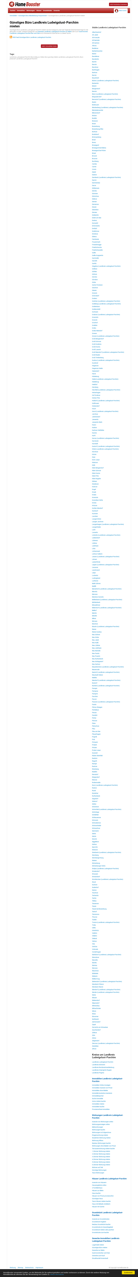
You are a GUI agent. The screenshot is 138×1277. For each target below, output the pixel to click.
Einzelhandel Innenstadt (100, 1258)
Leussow (95, 567)
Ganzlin (94, 261)
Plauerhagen (96, 734)
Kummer (95, 513)
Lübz (93, 548)
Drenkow (95, 234)
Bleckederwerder (97, 110)
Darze (94, 185)
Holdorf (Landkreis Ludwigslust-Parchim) (106, 400)
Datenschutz (29, 1267)
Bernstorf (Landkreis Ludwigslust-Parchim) (106, 99)
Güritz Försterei (97, 285)
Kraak (94, 492)
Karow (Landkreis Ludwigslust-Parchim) (105, 438)
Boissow (95, 121)
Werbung (13, 1267)
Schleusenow (96, 817)
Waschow (95, 971)
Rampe (94, 764)
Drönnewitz (96, 226)
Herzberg (95, 387)
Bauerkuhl (95, 78)
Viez (93, 944)
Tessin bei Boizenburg (99, 909)
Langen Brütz (96, 519)
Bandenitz (95, 59)
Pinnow (94, 720)
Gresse (94, 333)
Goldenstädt (96, 309)
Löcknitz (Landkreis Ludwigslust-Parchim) (106, 535)
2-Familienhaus (97, 1188)
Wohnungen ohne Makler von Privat (104, 1146)
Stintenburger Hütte (98, 866)
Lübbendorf (96, 538)
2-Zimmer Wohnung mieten (101, 1154)
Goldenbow (96, 306)
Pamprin (95, 694)
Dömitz (94, 191)
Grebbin (94, 325)
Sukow (94, 890)
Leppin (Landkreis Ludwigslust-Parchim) (105, 565)
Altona (94, 45)
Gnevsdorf (95, 296)
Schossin (95, 820)
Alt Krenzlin (96, 37)
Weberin (94, 976)
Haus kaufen (96, 1193)
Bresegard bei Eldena (99, 148)
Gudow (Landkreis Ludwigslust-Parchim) (105, 360)
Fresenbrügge (96, 244)
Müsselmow (96, 605)
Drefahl (94, 228)
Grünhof (95, 322)
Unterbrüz (95, 930)
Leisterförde (96, 562)
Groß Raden (96, 355)
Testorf (94, 911)
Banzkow (95, 67)
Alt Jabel (95, 35)
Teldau (94, 901)
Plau (93, 729)
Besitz (94, 102)
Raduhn (94, 758)
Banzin (94, 64)
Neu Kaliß (95, 643)
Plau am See (96, 731)
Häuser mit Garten (98, 1207)
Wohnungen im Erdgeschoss (101, 1132)
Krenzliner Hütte (97, 500)
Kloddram (95, 484)
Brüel (94, 140)
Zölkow (94, 1032)
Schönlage (95, 812)
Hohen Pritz (96, 398)
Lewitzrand (96, 570)
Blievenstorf (96, 113)
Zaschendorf (96, 1030)
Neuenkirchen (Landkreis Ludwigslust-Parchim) (108, 667)
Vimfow (94, 946)
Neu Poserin (96, 656)
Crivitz (94, 169)
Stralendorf (96, 871)
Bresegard (95, 145)
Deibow (94, 199)
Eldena (94, 236)
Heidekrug (95, 382)
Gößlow (94, 269)
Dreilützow (95, 231)
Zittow (94, 1049)
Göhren (94, 274)
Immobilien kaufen (98, 1106)
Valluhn (94, 933)
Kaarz (94, 425)
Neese (94, 629)
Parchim (95, 696)
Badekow (95, 48)
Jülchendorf (96, 417)
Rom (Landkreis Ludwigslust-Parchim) (105, 785)
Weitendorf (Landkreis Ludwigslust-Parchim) (107, 981)
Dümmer (95, 193)
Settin (94, 833)
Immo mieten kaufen (99, 1101)
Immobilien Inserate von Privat (102, 1088)
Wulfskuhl (95, 1019)
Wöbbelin (95, 973)
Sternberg (95, 855)
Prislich (94, 745)
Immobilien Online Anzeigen (101, 1085)
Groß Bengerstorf (98, 339)
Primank (95, 742)
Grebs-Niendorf (97, 331)
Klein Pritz (95, 476)
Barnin (94, 75)
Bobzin (94, 115)
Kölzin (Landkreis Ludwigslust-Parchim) (105, 449)
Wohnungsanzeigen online (101, 1124)
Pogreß (94, 737)
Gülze (94, 282)
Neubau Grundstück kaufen (101, 1224)
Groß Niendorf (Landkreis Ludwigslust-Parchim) (108, 352)
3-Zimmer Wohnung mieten (101, 1156)
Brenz (94, 142)
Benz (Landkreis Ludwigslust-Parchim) (105, 94)
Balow (94, 54)
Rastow (94, 766)
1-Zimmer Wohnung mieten (101, 1151)
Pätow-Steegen (97, 707)
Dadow (94, 175)
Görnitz (94, 277)
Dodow (94, 220)
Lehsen (94, 559)
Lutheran (95, 581)
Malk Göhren (96, 583)
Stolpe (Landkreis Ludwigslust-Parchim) (105, 868)
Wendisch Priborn (98, 984)
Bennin (94, 91)
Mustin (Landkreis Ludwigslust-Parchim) (105, 626)
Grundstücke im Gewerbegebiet (102, 1227)
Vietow (94, 941)
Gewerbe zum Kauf (98, 1255)
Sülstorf (94, 801)
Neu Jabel (95, 640)
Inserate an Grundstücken (100, 1219)
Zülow (94, 1038)
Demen (94, 201)
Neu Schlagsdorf (97, 661)
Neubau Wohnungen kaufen (101, 1143)
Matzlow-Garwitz (98, 597)
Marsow (95, 594)
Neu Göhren (96, 634)
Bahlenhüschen (97, 51)
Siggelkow (95, 842)
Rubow (94, 788)
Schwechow (96, 828)
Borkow (94, 132)
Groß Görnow (96, 341)
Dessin (94, 207)
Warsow (95, 968)
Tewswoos (95, 914)
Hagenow (95, 366)
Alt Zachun (95, 43)
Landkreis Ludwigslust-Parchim (102, 1062)
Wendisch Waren (97, 987)
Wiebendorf (96, 1000)
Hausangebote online (99, 1185)
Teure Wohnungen (98, 1173)
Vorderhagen (96, 952)
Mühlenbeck (96, 602)
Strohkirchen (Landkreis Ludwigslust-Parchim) (107, 879)
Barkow (94, 72)
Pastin (94, 704)
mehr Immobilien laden (49, 46)
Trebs (94, 925)
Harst (94, 374)
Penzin (94, 712)
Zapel (94, 1024)
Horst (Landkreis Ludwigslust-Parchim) (105, 411)
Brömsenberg (96, 137)
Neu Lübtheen (96, 648)
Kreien (94, 495)
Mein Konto (123, 10)
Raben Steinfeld (97, 755)
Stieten (94, 860)
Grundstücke (47, 10)
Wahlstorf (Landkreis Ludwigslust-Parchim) (106, 954)
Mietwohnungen (97, 1127)
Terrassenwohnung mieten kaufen (103, 1148)
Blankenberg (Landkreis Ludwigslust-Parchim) (107, 107)
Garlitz (94, 263)
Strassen (95, 874)
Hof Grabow (96, 395)
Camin (94, 166)
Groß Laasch (96, 349)
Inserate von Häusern (99, 1182)
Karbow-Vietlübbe (98, 430)
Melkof (94, 610)
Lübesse (95, 540)
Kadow (94, 427)
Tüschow (95, 893)
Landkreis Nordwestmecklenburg (103, 1067)
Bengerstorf (96, 89)
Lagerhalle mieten (98, 1245)
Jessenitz (95, 419)
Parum (94, 699)
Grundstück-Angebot (99, 1222)
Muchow (95, 624)
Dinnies (94, 212)
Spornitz (95, 847)
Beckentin (95, 83)
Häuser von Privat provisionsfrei (102, 1196)
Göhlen (94, 271)
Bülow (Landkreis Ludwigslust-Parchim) (105, 80)
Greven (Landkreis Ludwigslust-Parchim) (105, 336)
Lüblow (94, 543)
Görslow (95, 279)
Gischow (95, 288)
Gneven (94, 293)
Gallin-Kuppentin (97, 255)
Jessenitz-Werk (97, 422)
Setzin (94, 836)
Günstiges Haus (97, 1198)
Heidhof (94, 384)
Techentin (95, 895)
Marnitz (94, 591)
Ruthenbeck (96, 796)
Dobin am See (96, 218)
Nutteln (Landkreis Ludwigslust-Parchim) (106, 686)
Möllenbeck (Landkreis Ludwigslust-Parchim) (107, 599)
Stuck (94, 882)
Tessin (94, 906)
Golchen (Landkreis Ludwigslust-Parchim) (106, 301)
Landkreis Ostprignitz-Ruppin (102, 1070)
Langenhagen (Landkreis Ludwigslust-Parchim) (108, 524)
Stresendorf (96, 876)
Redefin (94, 772)
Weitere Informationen (57, 1275)
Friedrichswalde (97, 250)
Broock (94, 156)
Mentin (94, 613)
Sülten (94, 804)
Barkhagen (95, 70)
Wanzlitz (95, 960)
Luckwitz (95, 575)
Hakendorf (95, 371)
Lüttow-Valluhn (97, 554)
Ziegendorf (95, 1041)
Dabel (94, 172)
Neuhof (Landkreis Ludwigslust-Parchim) (106, 672)
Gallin (94, 253)
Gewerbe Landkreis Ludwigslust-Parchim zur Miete (55, 31)
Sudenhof (95, 887)
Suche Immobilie (97, 1098)
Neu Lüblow (96, 645)
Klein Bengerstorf (98, 468)
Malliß (94, 586)
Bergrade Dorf (96, 97)
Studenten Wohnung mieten (101, 1138)
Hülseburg (95, 376)
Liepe (94, 573)
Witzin (94, 1011)
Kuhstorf (95, 511)
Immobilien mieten (98, 1104)
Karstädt (95, 443)
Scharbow (95, 807)
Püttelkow (95, 710)
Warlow (94, 965)
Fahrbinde (95, 239)
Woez (94, 1014)
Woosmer (95, 1016)
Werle (94, 995)
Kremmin (95, 497)
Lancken (95, 516)
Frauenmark (96, 242)
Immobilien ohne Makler (100, 1090)
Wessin (94, 997)
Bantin (94, 62)
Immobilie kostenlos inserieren (102, 1093)
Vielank (94, 938)
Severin (94, 839)
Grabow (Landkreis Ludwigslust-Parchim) (106, 314)
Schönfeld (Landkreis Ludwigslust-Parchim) (106, 809)
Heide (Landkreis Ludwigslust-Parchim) (105, 379)
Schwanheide (96, 825)
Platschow (95, 726)
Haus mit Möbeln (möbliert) (101, 1204)
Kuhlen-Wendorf (97, 508)
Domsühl (95, 223)
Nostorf (94, 683)
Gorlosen (95, 312)
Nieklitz (94, 677)
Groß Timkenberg (98, 357)
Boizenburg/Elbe (97, 129)
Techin (94, 898)
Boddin (94, 118)
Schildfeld (95, 815)
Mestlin (94, 616)
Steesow (95, 850)
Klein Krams (96, 473)
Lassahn (95, 532)
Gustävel (95, 363)
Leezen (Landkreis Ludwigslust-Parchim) (105, 556)
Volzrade (95, 949)
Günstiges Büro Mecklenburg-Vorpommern (32, 15)
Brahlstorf (95, 134)
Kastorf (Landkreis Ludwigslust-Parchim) (106, 446)
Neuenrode (95, 669)
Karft (94, 435)
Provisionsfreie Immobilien (101, 1109)
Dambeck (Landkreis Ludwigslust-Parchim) (106, 177)
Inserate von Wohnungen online (102, 1122)
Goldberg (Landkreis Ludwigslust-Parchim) (106, 304)
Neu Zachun (96, 664)
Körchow (95, 452)
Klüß (93, 465)
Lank (93, 530)
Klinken (94, 481)
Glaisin (94, 290)
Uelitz (94, 928)
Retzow (94, 780)
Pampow (95, 691)
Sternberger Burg (98, 858)
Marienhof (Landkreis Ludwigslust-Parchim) (107, 589)
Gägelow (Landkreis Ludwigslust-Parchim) (106, 266)
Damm (94, 180)
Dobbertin (95, 215)
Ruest (94, 790)
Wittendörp (96, 1006)
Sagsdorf (95, 798)
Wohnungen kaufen (98, 1130)
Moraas (94, 621)
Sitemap (20, 1267)
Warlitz (94, 963)
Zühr (93, 1035)
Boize (94, 123)
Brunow (94, 158)
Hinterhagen (96, 392)
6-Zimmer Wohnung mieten (101, 1165)
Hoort (94, 409)
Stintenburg (96, 863)
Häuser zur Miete (97, 1190)
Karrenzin (95, 441)
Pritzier (94, 747)
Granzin (94, 320)
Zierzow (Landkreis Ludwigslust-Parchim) (106, 1043)
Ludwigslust (96, 578)
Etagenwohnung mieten (100, 1135)
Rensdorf (95, 774)
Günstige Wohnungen (99, 1170)
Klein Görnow (96, 470)
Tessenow (95, 903)
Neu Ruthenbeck (97, 659)
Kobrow (94, 487)
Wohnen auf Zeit (97, 1167)
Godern (94, 298)
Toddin (94, 920)
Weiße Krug (96, 979)
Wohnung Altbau (97, 1140)
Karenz (94, 433)
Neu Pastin (95, 653)
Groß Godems (96, 344)
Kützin (94, 454)
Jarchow (95, 414)
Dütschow (95, 196)
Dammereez (96, 183)
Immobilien (21, 10)
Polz (93, 739)
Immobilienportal (97, 1096)
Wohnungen (31, 10)
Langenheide (96, 527)
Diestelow (95, 210)
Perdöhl (94, 715)
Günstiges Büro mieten (99, 1247)
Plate (94, 723)
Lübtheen (95, 546)
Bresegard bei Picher (99, 150)
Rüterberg (95, 769)
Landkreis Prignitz (98, 1073)
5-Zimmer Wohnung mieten (101, 1162)
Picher (94, 718)
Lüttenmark (96, 551)
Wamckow (95, 957)
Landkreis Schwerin (98, 1065)
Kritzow (94, 505)
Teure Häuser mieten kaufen (101, 1201)
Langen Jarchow (97, 521)
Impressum (39, 1267)
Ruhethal (95, 793)
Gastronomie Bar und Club (101, 1253)
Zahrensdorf (96, 1022)
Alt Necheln (96, 40)
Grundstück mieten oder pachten (103, 1230)
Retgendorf (96, 777)
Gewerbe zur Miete (98, 1250)
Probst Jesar (96, 750)
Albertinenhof (96, 32)
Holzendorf (96, 406)
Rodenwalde (96, 782)
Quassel (94, 753)
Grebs (94, 328)
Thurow (94, 917)
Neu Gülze (95, 637)
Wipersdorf (95, 1003)
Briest (94, 153)
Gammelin (95, 258)
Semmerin (95, 831)
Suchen (12, 10)
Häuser (38, 10)
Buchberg (95, 161)
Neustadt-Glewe (97, 675)
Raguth (94, 761)
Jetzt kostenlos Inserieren (118, 4)
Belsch (94, 86)
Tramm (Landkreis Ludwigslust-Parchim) (105, 922)
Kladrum (95, 462)
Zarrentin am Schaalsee (100, 1027)
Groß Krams (96, 347)
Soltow (94, 844)
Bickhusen (95, 105)
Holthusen (95, 403)
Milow (94, 618)
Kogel (94, 489)
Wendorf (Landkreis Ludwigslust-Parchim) (106, 989)
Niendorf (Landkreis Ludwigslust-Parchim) (106, 680)
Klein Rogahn (96, 478)
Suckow (94, 885)
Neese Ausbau (97, 632)
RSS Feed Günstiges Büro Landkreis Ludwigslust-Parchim (30, 37)
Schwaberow (96, 823)
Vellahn (94, 936)
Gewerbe (57, 10)
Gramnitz (95, 317)
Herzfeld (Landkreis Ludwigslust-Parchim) (106, 390)
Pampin (94, 688)
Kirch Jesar (96, 460)
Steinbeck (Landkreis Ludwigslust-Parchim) (106, 852)
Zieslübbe (95, 1046)
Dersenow (95, 204)
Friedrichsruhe (97, 247)
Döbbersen (95, 188)
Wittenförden (96, 1008)
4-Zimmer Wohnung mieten (101, 1159)
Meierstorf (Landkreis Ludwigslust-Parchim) (107, 608)
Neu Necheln (96, 651)
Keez (93, 457)
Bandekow (95, 56)
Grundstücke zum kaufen (100, 1232)
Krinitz (94, 503)
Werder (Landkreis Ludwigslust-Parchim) (105, 992)
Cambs (94, 164)
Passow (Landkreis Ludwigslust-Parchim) (106, 702)
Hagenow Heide (97, 368)
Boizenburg (96, 126)
